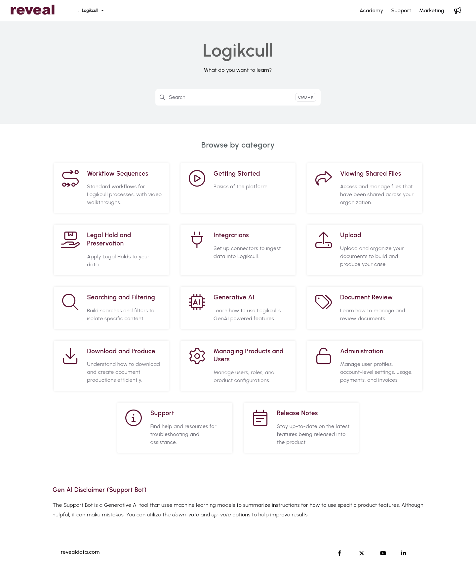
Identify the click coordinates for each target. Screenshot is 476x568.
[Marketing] (431, 11)
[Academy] (371, 11)
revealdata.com (80, 552)
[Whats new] (457, 10)
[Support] (401, 11)
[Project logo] (32, 11)
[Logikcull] (90, 10)
